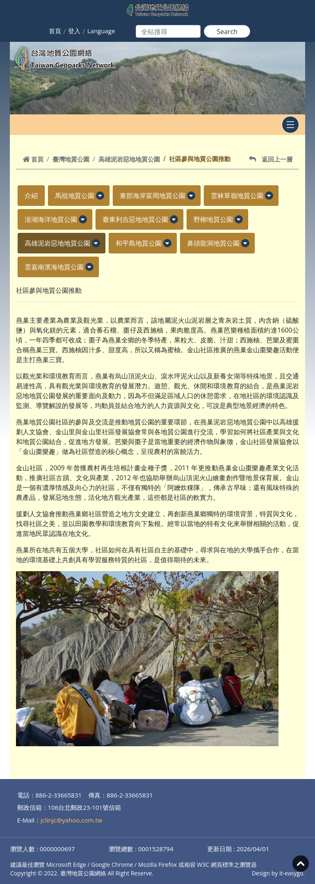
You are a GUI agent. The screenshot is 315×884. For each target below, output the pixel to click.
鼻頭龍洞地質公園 (213, 243)
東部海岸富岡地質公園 (152, 195)
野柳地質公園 (213, 219)
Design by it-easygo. (278, 873)
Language (101, 31)
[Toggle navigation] (290, 124)
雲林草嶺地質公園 (237, 195)
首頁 (55, 31)
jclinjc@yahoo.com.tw (71, 820)
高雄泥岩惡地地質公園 (129, 159)
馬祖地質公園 (74, 195)
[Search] (168, 31)
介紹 (31, 195)
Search (227, 31)
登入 (74, 31)
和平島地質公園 (139, 243)
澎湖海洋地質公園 (51, 219)
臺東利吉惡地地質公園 (135, 219)
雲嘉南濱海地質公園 (54, 266)
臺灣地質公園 (70, 159)
